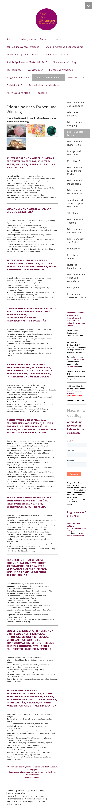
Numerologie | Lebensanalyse (22, 54)
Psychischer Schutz (73, 257)
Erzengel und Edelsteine (74, 153)
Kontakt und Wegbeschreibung (23, 46)
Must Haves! (73, 161)
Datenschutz (22, 790)
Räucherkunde (14, 69)
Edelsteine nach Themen (75, 221)
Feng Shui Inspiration (18, 77)
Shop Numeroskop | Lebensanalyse (64, 46)
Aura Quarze (73, 287)
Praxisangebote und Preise (32, 39)
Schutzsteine (74, 248)
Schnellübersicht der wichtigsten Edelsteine (76, 203)
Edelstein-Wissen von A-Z (48, 77)
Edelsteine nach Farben (75, 133)
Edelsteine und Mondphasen (74, 182)
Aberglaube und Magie (18, 92)
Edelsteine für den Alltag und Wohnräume (76, 278)
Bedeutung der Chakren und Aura (76, 296)
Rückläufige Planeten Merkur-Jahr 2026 (27, 62)
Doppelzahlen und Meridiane (44, 85)
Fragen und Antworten (61, 69)
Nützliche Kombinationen (75, 266)
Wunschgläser (35, 69)
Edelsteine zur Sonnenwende (74, 192)
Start (9, 39)
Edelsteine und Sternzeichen (74, 231)
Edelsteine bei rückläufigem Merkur (74, 170)
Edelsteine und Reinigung (74, 124)
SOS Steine (72, 212)
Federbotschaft (76, 77)
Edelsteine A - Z (15, 85)
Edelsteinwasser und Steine (75, 240)
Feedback (42, 92)
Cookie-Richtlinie (36, 790)
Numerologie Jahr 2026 (56, 54)
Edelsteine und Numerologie (74, 143)
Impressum (11, 790)
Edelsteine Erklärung (72, 114)
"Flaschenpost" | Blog (64, 62)
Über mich (58, 39)
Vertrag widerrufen (16, 793)
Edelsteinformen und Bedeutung (75, 104)
